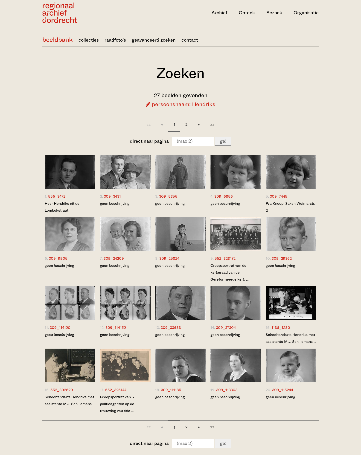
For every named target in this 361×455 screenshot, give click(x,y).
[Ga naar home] (83, 13)
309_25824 (169, 258)
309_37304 (226, 327)
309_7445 (278, 196)
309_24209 (114, 258)
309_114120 (60, 327)
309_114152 (115, 327)
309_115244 (282, 389)
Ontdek (247, 12)
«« (149, 124)
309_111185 (171, 389)
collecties (89, 40)
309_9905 (58, 258)
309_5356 (168, 196)
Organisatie (306, 12)
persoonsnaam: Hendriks (180, 104)
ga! (223, 141)
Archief (219, 12)
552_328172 (225, 258)
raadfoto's (115, 40)
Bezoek (274, 12)
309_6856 (223, 196)
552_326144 (115, 389)
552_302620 (61, 389)
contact (189, 40)
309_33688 (171, 327)
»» (212, 124)
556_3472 (56, 196)
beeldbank (57, 39)
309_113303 (226, 389)
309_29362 (282, 258)
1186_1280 (280, 327)
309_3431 (112, 196)
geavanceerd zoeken (154, 40)
